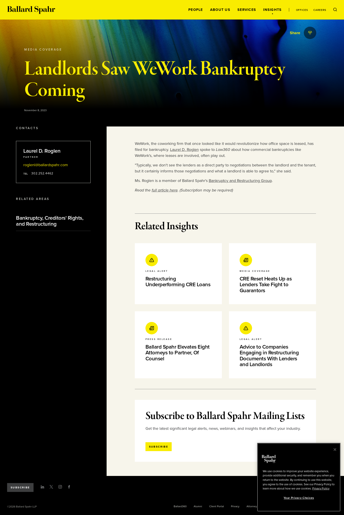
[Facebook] (69, 486)
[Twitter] (51, 486)
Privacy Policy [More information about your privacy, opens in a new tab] (320, 488)
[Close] (335, 449)
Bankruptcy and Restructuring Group (240, 180)
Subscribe (20, 487)
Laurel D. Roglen (184, 149)
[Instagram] (60, 486)
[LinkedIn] (42, 486)
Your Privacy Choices (299, 498)
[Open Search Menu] (335, 10)
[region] (298, 477)
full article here (165, 190)
